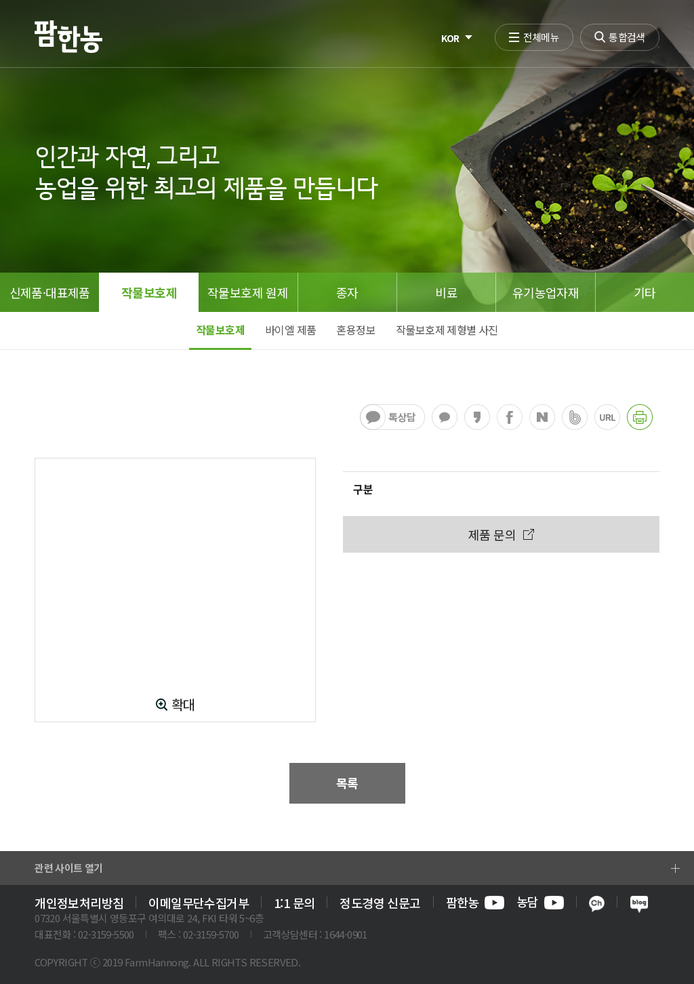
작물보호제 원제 (247, 292)
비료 (446, 292)
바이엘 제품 (290, 329)
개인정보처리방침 (79, 902)
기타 (645, 292)
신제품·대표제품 (49, 292)
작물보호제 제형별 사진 (447, 329)
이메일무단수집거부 (198, 902)
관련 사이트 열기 (69, 868)
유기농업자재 (545, 292)
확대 (183, 704)
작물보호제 (149, 292)
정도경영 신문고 (380, 902)
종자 (347, 292)
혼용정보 (355, 329)
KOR (450, 38)
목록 (347, 782)
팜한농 (475, 902)
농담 (540, 902)
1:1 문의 (294, 902)
